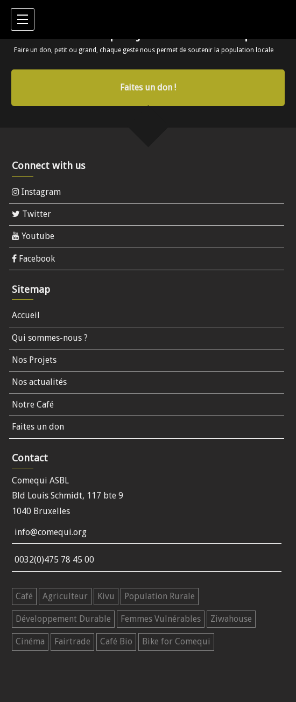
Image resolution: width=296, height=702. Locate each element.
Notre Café (33, 404)
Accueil (26, 315)
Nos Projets (34, 360)
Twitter (31, 214)
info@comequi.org (51, 532)
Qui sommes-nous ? (50, 338)
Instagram (36, 192)
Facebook (33, 259)
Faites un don (38, 427)
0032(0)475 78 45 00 (54, 559)
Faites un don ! (148, 87)
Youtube (33, 236)
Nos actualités (39, 382)
